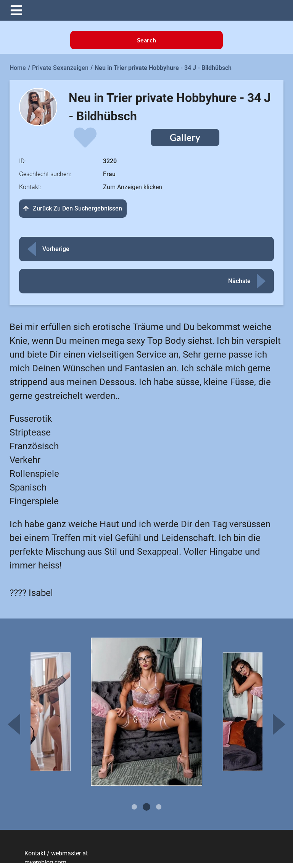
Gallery (185, 137)
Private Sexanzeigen (60, 67)
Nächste (239, 281)
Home (18, 67)
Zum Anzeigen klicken (132, 187)
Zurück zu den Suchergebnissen (73, 208)
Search (146, 40)
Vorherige (55, 249)
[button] (152, 10)
